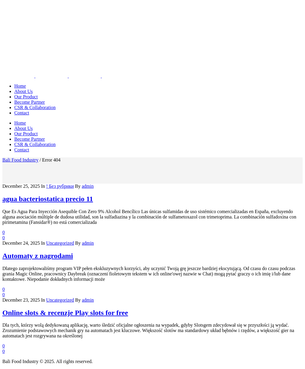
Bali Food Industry (20, 159)
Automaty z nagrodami (37, 256)
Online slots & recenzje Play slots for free (65, 313)
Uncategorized (60, 243)
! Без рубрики (60, 186)
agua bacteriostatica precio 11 (47, 199)
